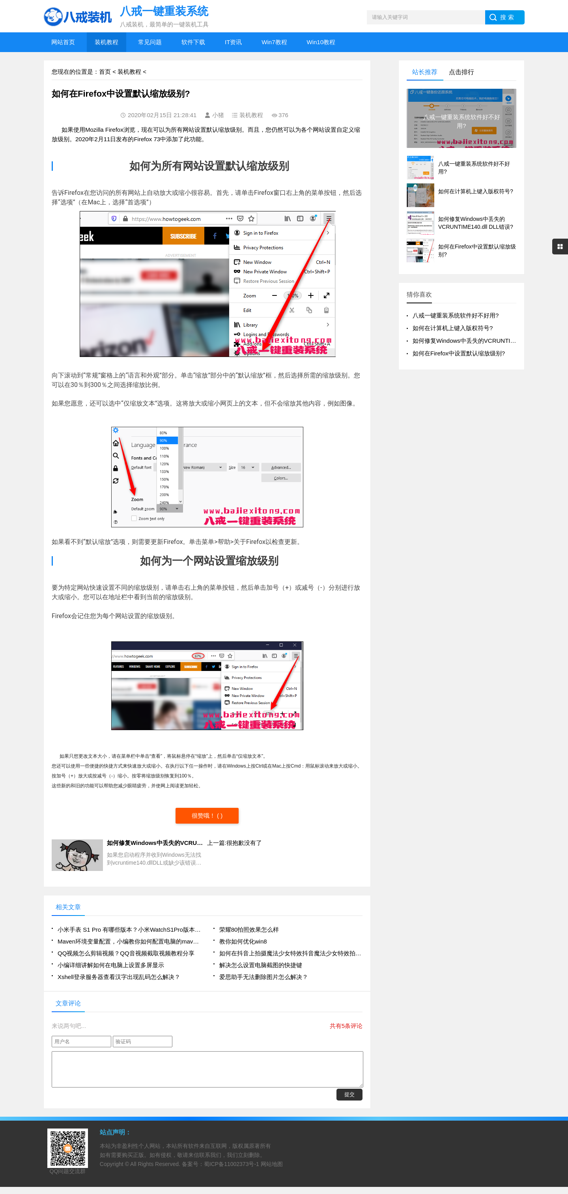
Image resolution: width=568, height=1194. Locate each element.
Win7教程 (274, 42)
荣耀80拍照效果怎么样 (249, 929)
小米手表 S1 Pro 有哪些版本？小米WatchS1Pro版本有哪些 (129, 929)
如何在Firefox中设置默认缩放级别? (459, 353)
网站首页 (63, 42)
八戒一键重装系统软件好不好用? (456, 315)
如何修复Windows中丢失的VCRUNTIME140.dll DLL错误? (488, 340)
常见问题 (150, 42)
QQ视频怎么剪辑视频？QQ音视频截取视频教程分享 (126, 953)
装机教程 (106, 42)
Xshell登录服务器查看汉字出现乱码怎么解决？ (119, 977)
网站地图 (272, 1171)
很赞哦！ (204, 815)
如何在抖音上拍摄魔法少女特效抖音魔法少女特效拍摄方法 (290, 953)
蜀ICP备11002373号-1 (231, 1171)
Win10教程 (321, 42)
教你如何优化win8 (243, 941)
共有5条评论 (346, 1025)
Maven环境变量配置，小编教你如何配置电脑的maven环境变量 (129, 941)
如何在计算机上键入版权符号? (453, 328)
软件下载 (193, 42)
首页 (105, 71)
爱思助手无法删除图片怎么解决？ (263, 977)
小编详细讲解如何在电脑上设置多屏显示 (111, 965)
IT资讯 (233, 42)
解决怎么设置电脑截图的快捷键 (260, 965)
